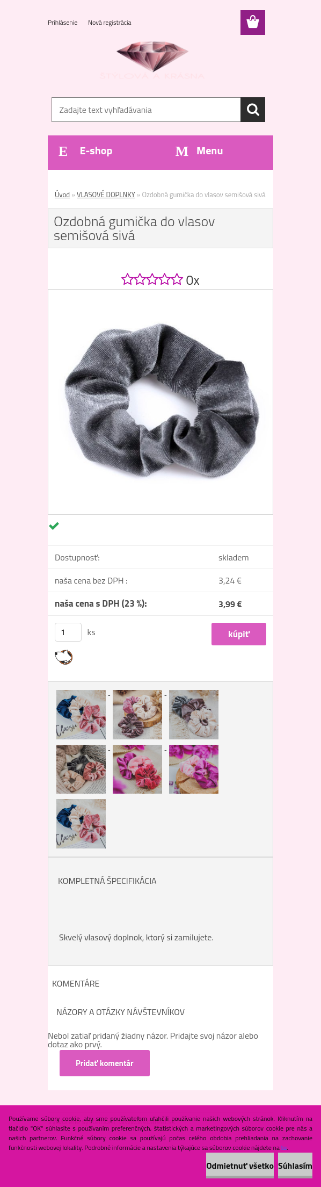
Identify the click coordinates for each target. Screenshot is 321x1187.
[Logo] (154, 62)
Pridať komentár (105, 1063)
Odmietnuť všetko (240, 1165)
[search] (252, 109)
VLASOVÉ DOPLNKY (106, 194)
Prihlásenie (63, 22)
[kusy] (68, 632)
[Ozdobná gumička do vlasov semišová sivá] (160, 293)
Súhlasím (295, 1165)
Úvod (62, 194)
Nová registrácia (110, 22)
